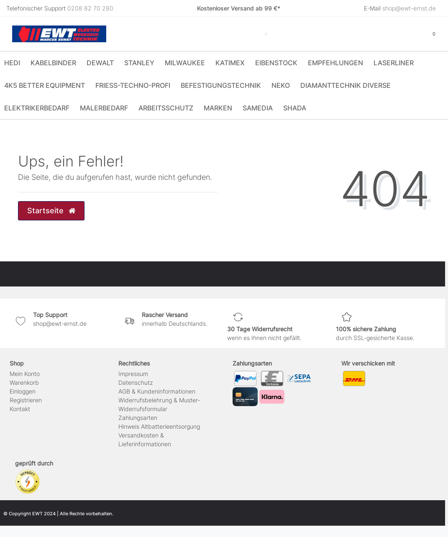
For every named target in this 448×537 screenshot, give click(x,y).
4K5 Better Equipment (44, 85)
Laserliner (394, 63)
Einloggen (23, 391)
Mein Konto (25, 373)
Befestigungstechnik (221, 85)
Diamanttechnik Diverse (345, 85)
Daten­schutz (135, 382)
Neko (280, 85)
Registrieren (26, 400)
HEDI (12, 63)
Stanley (139, 63)
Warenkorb (24, 382)
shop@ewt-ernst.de (409, 8)
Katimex (230, 63)
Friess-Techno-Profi (132, 85)
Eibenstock (276, 63)
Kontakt (20, 408)
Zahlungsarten (137, 417)
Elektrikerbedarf (36, 108)
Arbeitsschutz (165, 108)
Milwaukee (185, 63)
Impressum (133, 373)
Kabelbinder (53, 63)
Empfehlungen (335, 63)
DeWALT (100, 63)
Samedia (258, 108)
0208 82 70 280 (90, 8)
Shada (294, 108)
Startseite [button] (51, 210)
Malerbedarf (104, 108)
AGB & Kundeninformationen (156, 391)
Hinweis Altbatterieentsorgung (159, 426)
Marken (218, 108)
